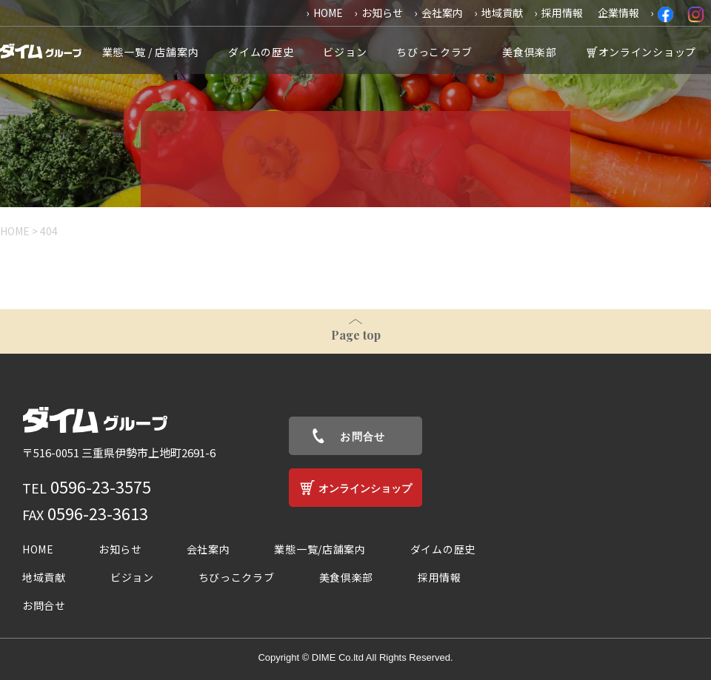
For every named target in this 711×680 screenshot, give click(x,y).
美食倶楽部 (529, 51)
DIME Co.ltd (338, 657)
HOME (328, 12)
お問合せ (363, 436)
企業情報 (618, 12)
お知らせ (382, 12)
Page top (356, 335)
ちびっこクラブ (434, 51)
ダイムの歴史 (260, 51)
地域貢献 (502, 12)
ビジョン (345, 51)
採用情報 (562, 12)
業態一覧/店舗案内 (319, 549)
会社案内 (442, 12)
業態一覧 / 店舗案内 (150, 51)
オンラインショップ (647, 51)
